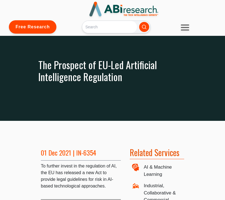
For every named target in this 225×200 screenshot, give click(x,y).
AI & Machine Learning (158, 170)
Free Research (33, 26)
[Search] (109, 27)
